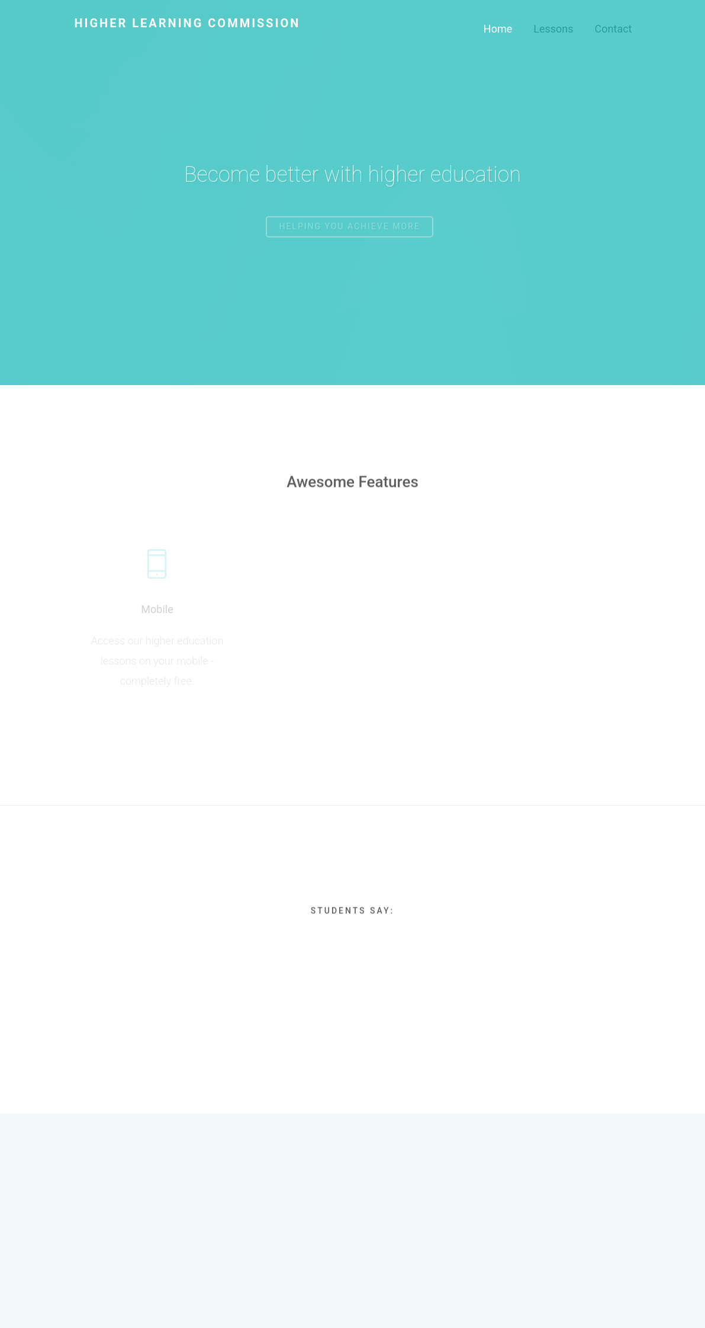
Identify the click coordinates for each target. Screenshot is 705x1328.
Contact (613, 29)
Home (498, 29)
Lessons (553, 29)
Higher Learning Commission (188, 23)
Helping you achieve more (349, 231)
